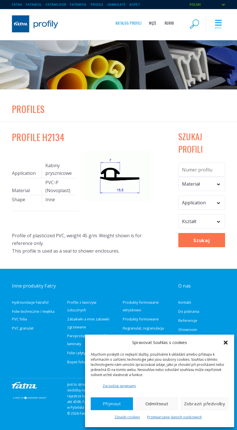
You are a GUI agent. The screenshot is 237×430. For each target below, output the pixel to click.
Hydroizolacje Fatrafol (30, 302)
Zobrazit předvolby (204, 403)
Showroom (187, 329)
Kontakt (184, 302)
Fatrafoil (78, 4)
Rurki (169, 23)
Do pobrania (188, 311)
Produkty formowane (141, 319)
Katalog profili (129, 23)
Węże (152, 23)
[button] (225, 342)
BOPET (135, 4)
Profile (97, 4)
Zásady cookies (127, 417)
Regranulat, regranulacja (143, 328)
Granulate (116, 4)
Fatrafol (34, 4)
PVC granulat (22, 328)
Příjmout (112, 403)
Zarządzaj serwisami (119, 385)
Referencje (187, 320)
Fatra (17, 4)
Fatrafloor (56, 4)
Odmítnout (156, 403)
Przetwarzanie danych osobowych (174, 417)
